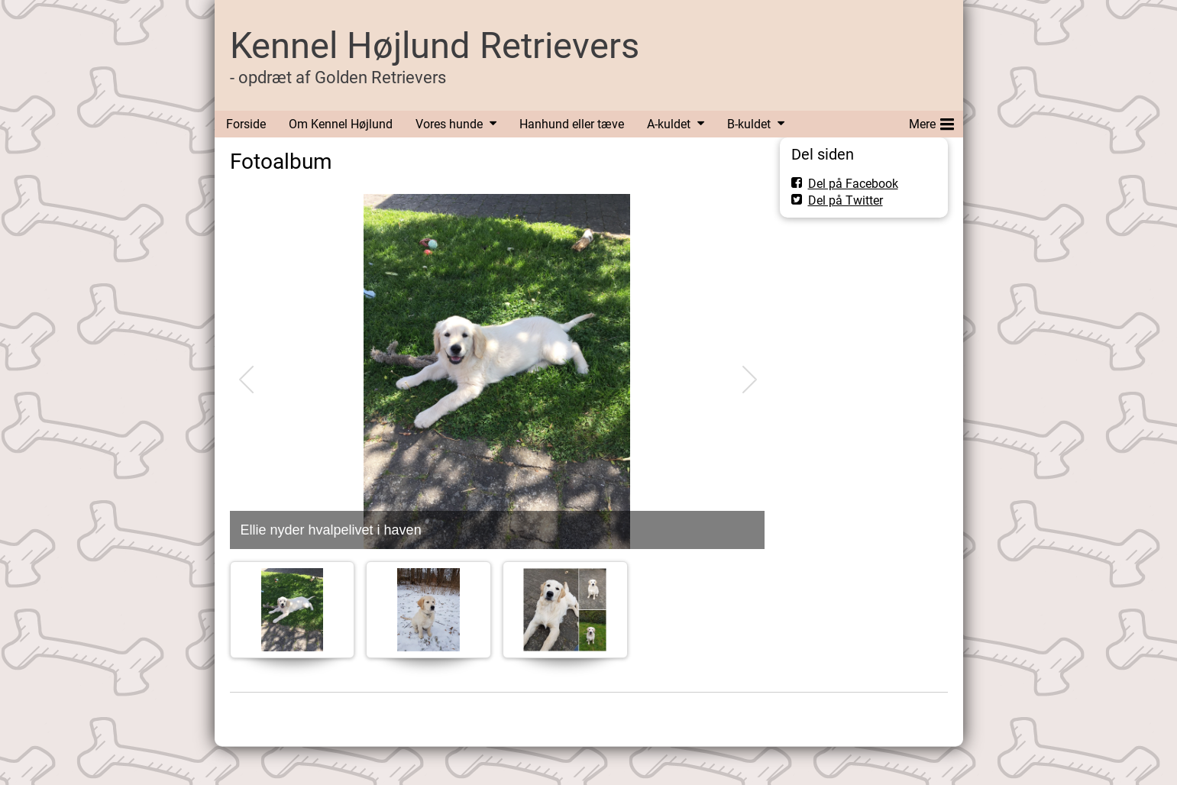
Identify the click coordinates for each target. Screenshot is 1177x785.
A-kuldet (668, 124)
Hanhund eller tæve (571, 124)
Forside (246, 124)
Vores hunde (449, 124)
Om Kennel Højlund (341, 124)
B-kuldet (749, 124)
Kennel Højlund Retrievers (434, 45)
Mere (931, 121)
